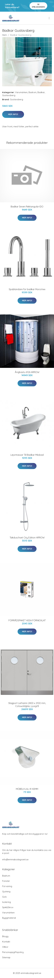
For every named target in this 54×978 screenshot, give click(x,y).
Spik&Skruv (7, 907)
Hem (4, 35)
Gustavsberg (8, 95)
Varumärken (21, 92)
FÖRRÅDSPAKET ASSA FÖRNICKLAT (27, 620)
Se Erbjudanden (38, 5)
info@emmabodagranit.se (15, 859)
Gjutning (6, 891)
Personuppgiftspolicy (13, 952)
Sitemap (6, 957)
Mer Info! (13, 114)
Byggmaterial (9, 918)
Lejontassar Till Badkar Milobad (27, 454)
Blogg (5, 936)
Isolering (6, 902)
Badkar (41, 92)
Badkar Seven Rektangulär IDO (27, 206)
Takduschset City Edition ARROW (27, 537)
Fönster (6, 881)
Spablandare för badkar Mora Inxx (27, 289)
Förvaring (7, 886)
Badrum (32, 92)
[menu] (49, 18)
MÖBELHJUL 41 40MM (27, 789)
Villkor (5, 947)
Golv (4, 896)
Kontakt (6, 941)
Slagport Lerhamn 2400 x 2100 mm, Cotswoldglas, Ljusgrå (27, 705)
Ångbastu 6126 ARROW (27, 372)
